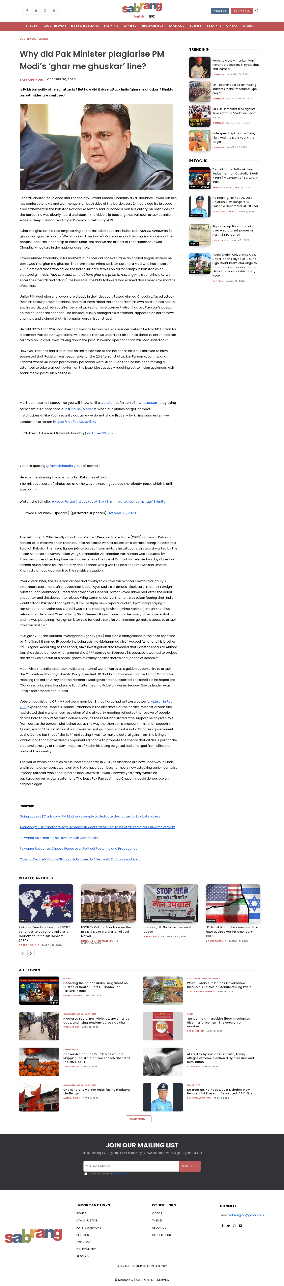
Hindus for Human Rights (100, 941)
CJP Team (218, 281)
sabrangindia (29, 945)
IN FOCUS (198, 161)
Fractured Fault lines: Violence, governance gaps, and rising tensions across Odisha (96, 1021)
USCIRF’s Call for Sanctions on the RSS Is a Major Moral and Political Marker (106, 931)
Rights (194, 186)
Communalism (221, 75)
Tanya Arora (71, 1027)
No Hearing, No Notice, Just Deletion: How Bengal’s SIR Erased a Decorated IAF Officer (235, 202)
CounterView (221, 240)
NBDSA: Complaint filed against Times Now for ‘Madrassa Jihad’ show (234, 113)
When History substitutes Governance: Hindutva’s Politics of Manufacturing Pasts (219, 985)
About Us (220, 11)
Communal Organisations (97, 920)
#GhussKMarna (149, 402)
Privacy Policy (120, 1173)
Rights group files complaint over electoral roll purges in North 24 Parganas (233, 230)
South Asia (28, 39)
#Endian (108, 402)
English (139, 16)
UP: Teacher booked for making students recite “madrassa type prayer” (235, 89)
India (23, 920)
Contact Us (242, 11)
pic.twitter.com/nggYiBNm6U (141, 501)
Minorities (196, 215)
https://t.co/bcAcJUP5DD (74, 421)
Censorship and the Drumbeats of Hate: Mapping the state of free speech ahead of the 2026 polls (96, 1058)
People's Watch (222, 187)
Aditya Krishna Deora (200, 991)
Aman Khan (193, 1066)
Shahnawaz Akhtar (224, 211)
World (43, 39)
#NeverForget (63, 501)
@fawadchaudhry (60, 466)
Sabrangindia (31, 80)
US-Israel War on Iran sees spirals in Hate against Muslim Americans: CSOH (232, 931)
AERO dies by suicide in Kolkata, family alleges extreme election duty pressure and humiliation (220, 1058)
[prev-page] (22, 953)
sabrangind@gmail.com (246, 1215)
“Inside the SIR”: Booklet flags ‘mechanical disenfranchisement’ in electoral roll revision (219, 1022)
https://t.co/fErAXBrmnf (96, 501)
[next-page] (31, 953)
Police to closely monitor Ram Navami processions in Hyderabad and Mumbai (236, 65)
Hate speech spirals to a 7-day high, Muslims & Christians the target (234, 137)
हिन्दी (152, 16)
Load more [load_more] (139, 1118)
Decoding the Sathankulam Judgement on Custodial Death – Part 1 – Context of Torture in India (236, 175)
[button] (256, 10)
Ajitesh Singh (71, 1098)
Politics (192, 1049)
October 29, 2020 (101, 433)
